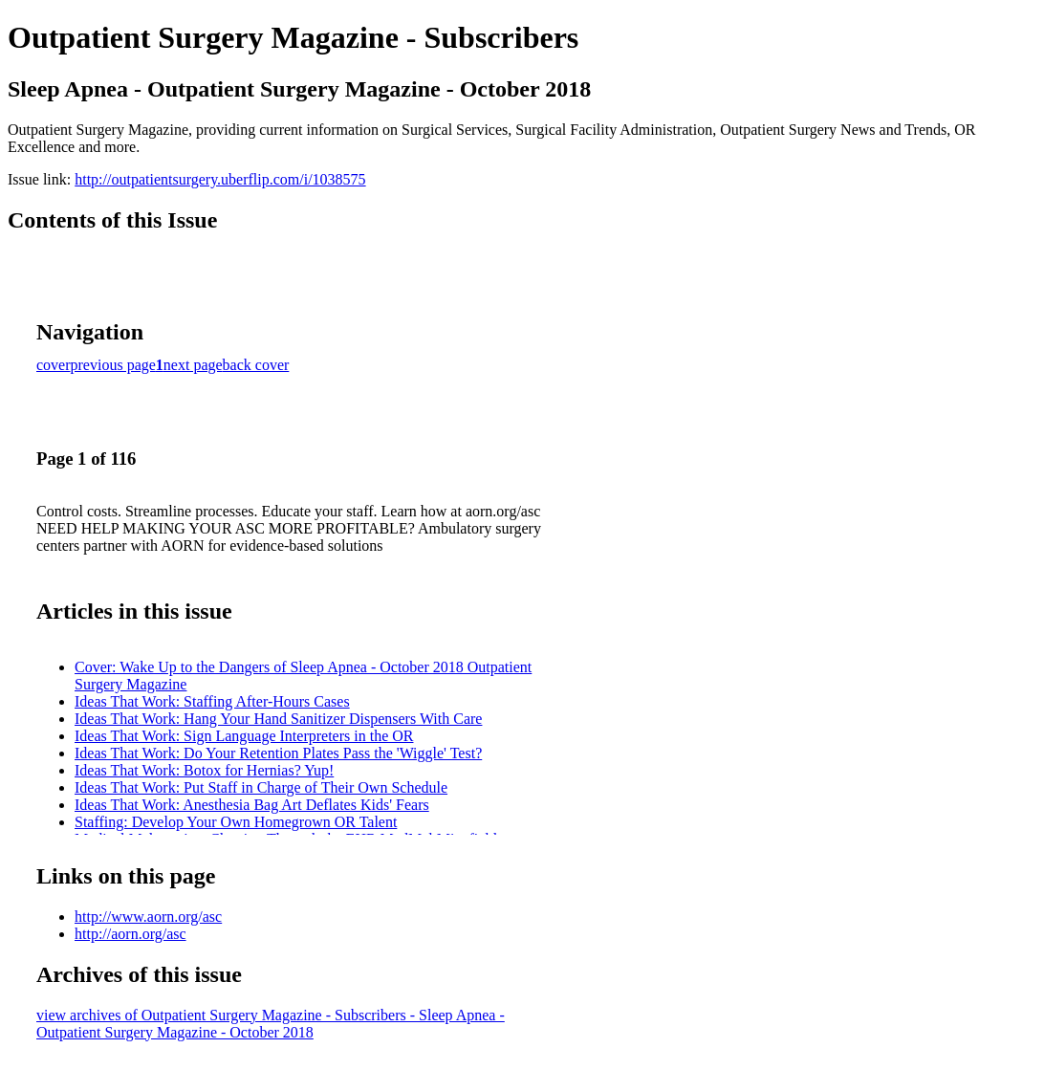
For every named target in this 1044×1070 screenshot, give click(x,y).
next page (193, 365)
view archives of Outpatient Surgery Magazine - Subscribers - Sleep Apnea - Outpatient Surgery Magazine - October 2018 (270, 1023)
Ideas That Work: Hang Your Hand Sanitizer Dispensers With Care (278, 718)
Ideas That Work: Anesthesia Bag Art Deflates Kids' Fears (252, 805)
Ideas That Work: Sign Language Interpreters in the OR (244, 736)
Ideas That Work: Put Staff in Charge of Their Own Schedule (261, 787)
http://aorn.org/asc (130, 934)
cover (53, 365)
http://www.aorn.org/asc (148, 916)
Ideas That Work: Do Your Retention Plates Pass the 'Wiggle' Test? (278, 753)
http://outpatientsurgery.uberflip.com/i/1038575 (220, 179)
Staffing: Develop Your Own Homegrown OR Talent (236, 822)
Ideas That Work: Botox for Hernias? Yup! (204, 770)
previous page (113, 365)
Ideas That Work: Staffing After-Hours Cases (212, 701)
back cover (256, 365)
